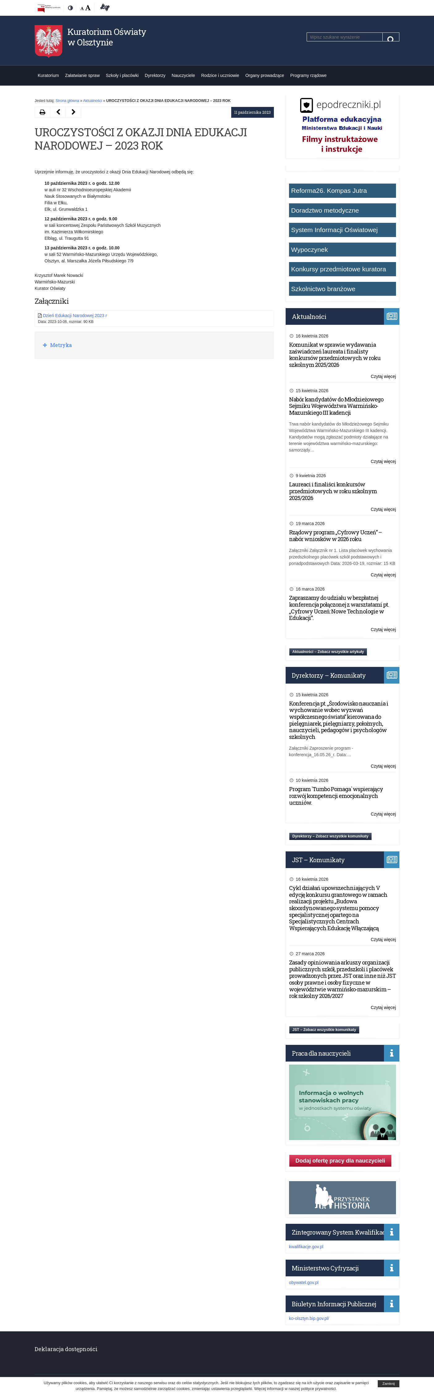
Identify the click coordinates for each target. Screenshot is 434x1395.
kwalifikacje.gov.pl (306, 1246)
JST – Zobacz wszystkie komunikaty (324, 1030)
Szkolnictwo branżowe (323, 288)
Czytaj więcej (383, 376)
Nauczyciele (183, 75)
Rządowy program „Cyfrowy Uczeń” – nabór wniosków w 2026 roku (335, 535)
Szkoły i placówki (122, 75)
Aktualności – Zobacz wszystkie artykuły (328, 652)
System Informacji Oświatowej (334, 229)
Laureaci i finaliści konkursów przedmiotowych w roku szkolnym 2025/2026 (333, 491)
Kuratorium (48, 75)
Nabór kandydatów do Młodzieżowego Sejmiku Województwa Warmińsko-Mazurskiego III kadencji (336, 406)
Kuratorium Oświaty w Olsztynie (106, 37)
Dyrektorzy (155, 75)
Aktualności (92, 101)
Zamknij (388, 1383)
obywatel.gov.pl (303, 1282)
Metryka (60, 345)
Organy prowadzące (264, 75)
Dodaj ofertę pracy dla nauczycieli (340, 1161)
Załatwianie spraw (82, 75)
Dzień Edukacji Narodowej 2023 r (75, 315)
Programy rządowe (308, 75)
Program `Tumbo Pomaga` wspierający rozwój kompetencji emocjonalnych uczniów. (336, 795)
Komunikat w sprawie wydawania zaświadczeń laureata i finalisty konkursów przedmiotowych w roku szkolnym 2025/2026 (335, 354)
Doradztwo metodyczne (325, 210)
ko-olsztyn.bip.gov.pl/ (309, 1318)
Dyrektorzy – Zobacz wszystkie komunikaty (330, 836)
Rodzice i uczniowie (220, 75)
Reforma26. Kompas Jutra (329, 190)
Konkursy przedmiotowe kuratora (338, 269)
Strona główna (67, 101)
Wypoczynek (309, 249)
